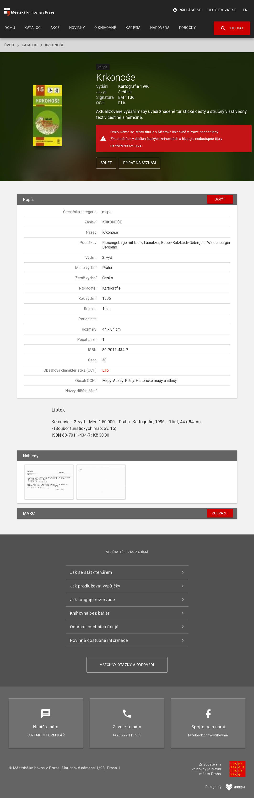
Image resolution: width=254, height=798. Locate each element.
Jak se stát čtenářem (91, 572)
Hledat (232, 28)
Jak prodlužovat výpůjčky (95, 585)
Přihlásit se (187, 10)
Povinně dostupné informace (99, 640)
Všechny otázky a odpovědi (127, 665)
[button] (48, 116)
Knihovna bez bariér (90, 613)
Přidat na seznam (139, 163)
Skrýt (220, 199)
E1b (105, 370)
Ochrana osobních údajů (94, 626)
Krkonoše (54, 45)
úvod (9, 45)
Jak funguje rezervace (92, 599)
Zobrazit (220, 513)
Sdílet (106, 163)
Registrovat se (222, 10)
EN (245, 10)
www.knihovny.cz (128, 145)
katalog (30, 45)
